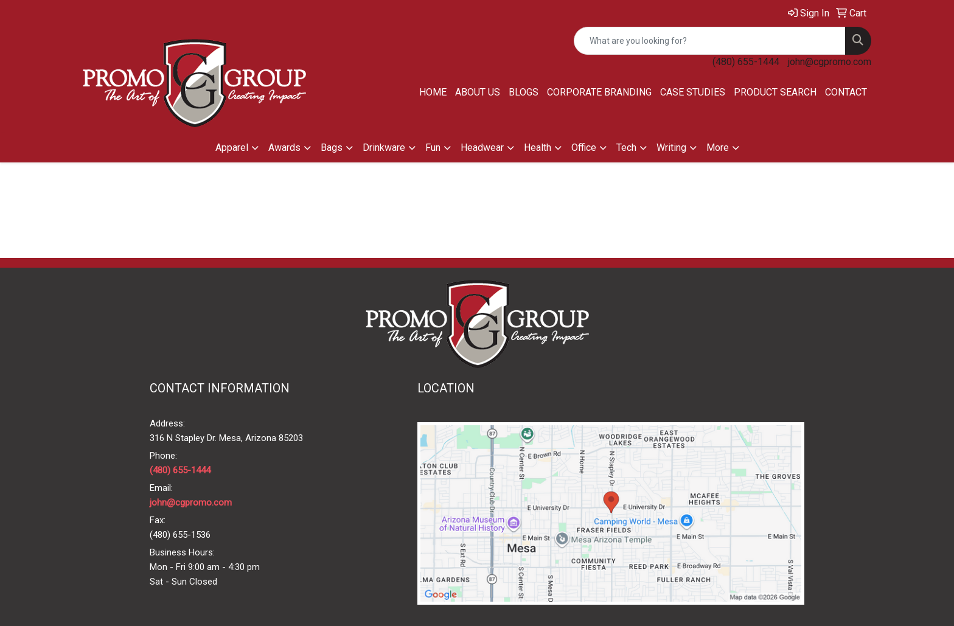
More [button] (717, 147)
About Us (477, 92)
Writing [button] (671, 147)
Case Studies (692, 92)
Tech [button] (626, 147)
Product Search (775, 92)
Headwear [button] (482, 147)
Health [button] (537, 147)
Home (433, 92)
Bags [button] (332, 147)
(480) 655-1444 (745, 62)
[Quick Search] (710, 41)
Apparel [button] (231, 147)
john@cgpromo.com (829, 62)
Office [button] (583, 147)
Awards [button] (284, 147)
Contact (846, 92)
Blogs (523, 92)
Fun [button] (432, 147)
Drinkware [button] (384, 147)
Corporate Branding (599, 92)
